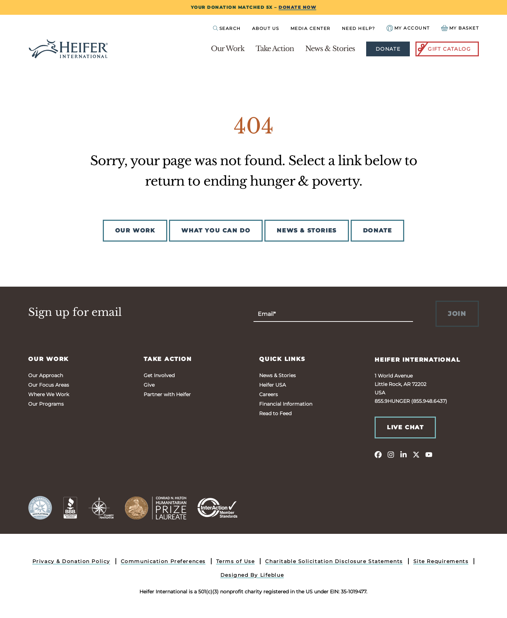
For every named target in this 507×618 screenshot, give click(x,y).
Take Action (275, 48)
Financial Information (285, 404)
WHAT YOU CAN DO (215, 230)
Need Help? (358, 28)
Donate (388, 49)
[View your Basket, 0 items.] (460, 28)
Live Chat (405, 427)
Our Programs (46, 404)
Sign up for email (75, 312)
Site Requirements (441, 561)
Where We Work (48, 394)
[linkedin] (403, 454)
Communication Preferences (163, 561)
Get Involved (159, 375)
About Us (265, 28)
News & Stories (330, 48)
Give (149, 385)
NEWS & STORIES (306, 230)
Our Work (227, 48)
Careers (268, 394)
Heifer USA (272, 385)
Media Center (310, 28)
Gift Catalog (444, 49)
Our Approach (45, 375)
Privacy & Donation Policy (71, 561)
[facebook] (378, 454)
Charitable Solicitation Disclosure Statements (333, 561)
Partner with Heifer (167, 394)
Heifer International (418, 359)
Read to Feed (275, 413)
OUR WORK (135, 230)
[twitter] (416, 454)
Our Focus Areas (48, 385)
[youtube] (428, 454)
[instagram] (390, 454)
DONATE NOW (297, 7)
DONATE (377, 230)
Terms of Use (235, 561)
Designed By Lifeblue (252, 575)
